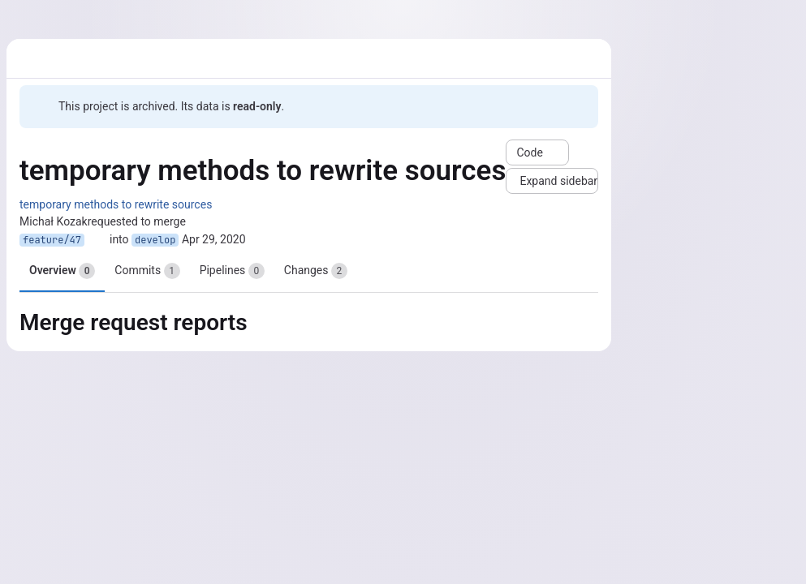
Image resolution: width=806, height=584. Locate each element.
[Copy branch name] (97, 240)
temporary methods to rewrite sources (115, 204)
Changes (315, 271)
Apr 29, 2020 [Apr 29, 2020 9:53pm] (214, 239)
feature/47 (52, 240)
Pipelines (232, 271)
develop (155, 240)
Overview (62, 271)
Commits (146, 271)
